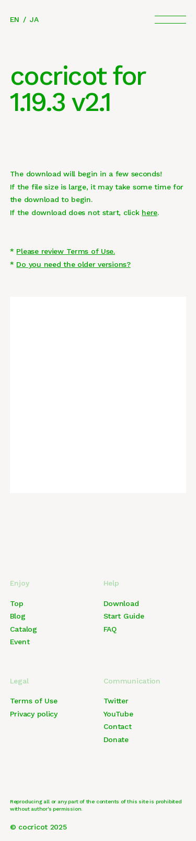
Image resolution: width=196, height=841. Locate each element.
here (149, 212)
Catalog (23, 629)
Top (17, 603)
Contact (117, 726)
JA (34, 19)
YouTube (118, 714)
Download (121, 603)
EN (14, 19)
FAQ (110, 629)
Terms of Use (33, 701)
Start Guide (123, 616)
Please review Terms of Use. (65, 251)
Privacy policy (33, 714)
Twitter (116, 701)
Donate (116, 739)
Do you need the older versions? (73, 264)
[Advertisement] (98, 395)
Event (20, 641)
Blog (18, 616)
